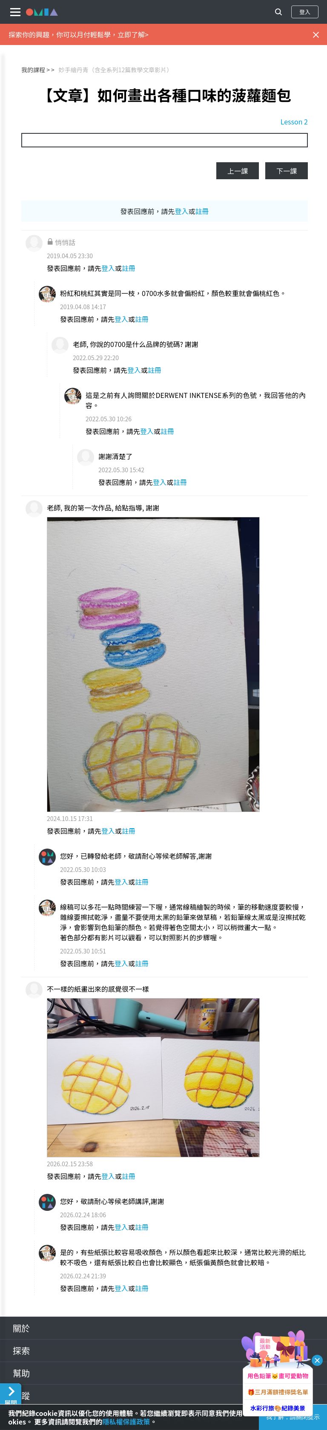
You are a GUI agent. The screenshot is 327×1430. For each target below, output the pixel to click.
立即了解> (133, 34)
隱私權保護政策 (126, 1421)
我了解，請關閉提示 (293, 1416)
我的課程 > (35, 69)
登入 (304, 12)
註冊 (202, 211)
